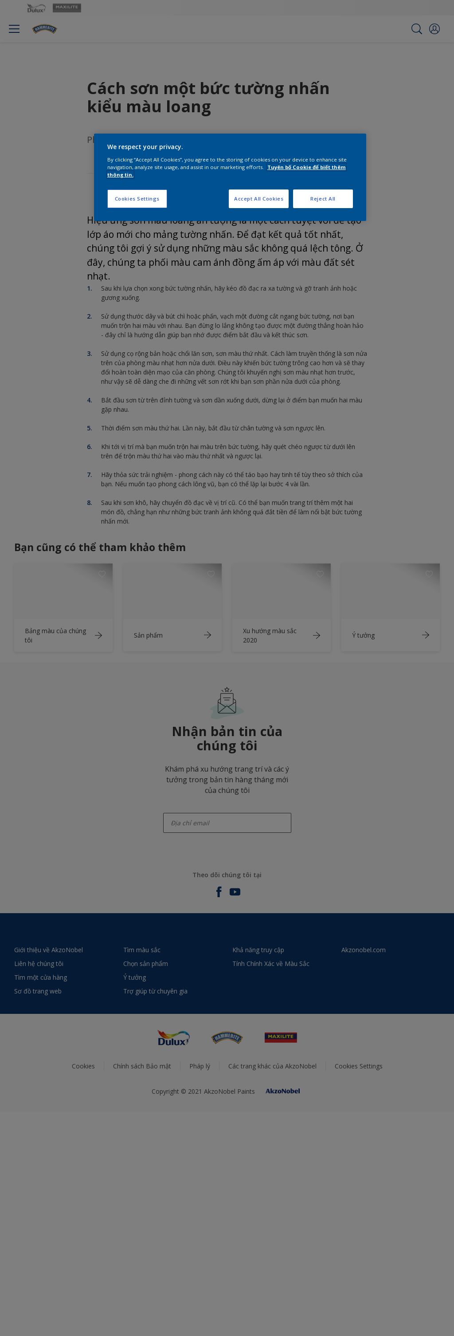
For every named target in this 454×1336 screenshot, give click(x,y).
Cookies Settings (137, 198)
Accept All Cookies (258, 198)
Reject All (323, 198)
